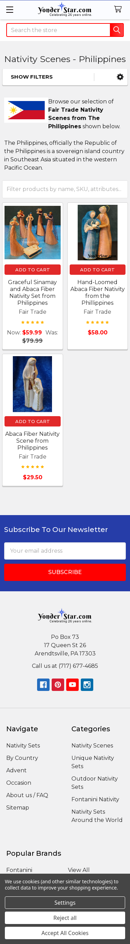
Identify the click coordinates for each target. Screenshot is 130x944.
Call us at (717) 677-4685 (65, 666)
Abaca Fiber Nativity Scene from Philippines (32, 441)
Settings (65, 902)
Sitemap (17, 807)
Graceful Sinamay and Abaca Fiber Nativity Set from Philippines (32, 292)
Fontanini (19, 870)
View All (79, 870)
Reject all (65, 918)
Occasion (18, 783)
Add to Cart (32, 269)
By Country (22, 758)
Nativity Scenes (92, 745)
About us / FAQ (27, 795)
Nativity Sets (23, 745)
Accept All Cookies (65, 933)
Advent (16, 770)
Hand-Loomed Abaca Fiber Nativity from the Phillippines (97, 292)
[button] (120, 77)
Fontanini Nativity (95, 799)
